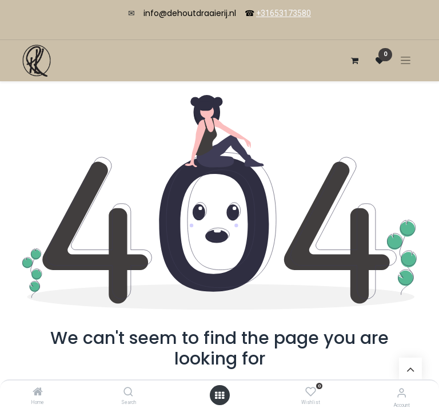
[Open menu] (219, 395)
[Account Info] (401, 392)
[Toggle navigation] (405, 60)
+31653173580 (283, 13)
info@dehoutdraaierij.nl (189, 13)
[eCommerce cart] (354, 60)
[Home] (38, 392)
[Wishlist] (311, 392)
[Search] (128, 392)
